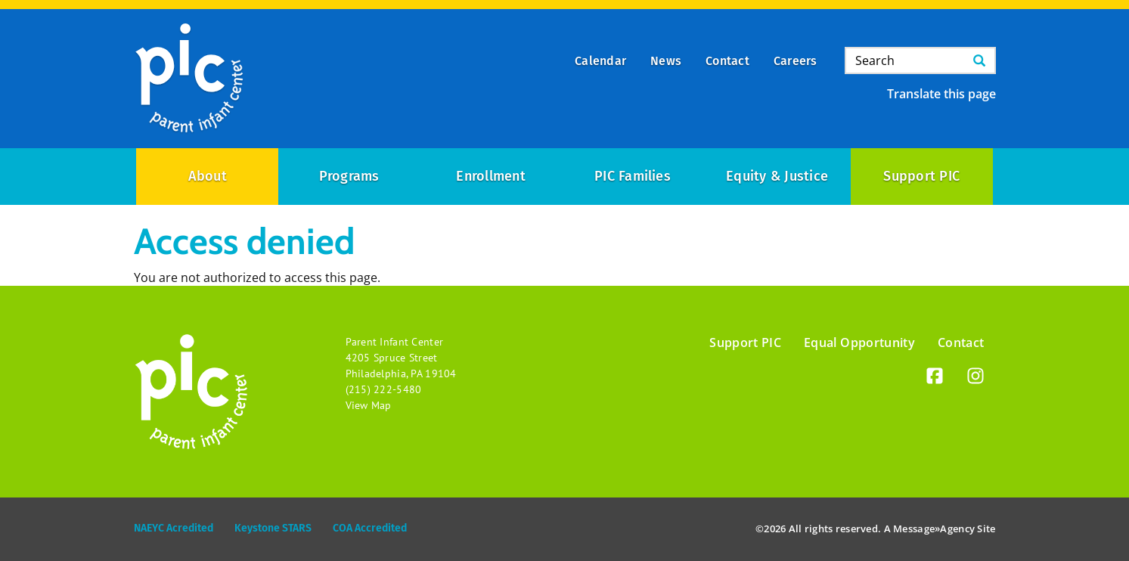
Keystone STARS (273, 528)
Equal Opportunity (859, 342)
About (207, 176)
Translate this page (941, 93)
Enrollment (490, 176)
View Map (369, 405)
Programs (349, 176)
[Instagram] (975, 378)
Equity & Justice (777, 176)
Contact (961, 342)
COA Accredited (370, 528)
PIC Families (632, 176)
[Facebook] (934, 378)
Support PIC (921, 176)
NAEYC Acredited (173, 528)
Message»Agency (934, 528)
